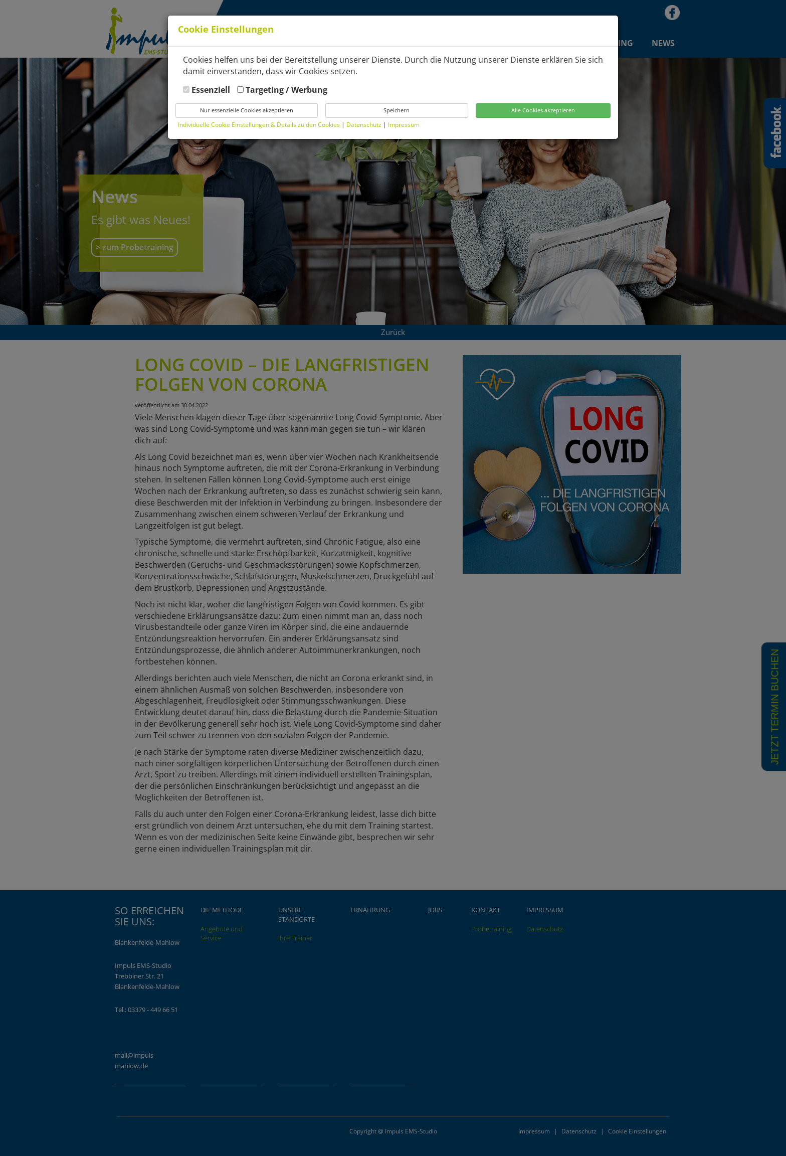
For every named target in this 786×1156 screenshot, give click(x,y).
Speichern (396, 110)
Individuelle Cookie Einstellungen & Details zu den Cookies (259, 124)
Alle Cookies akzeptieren (543, 110)
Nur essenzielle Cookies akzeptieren (246, 110)
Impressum (404, 124)
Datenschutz (364, 124)
